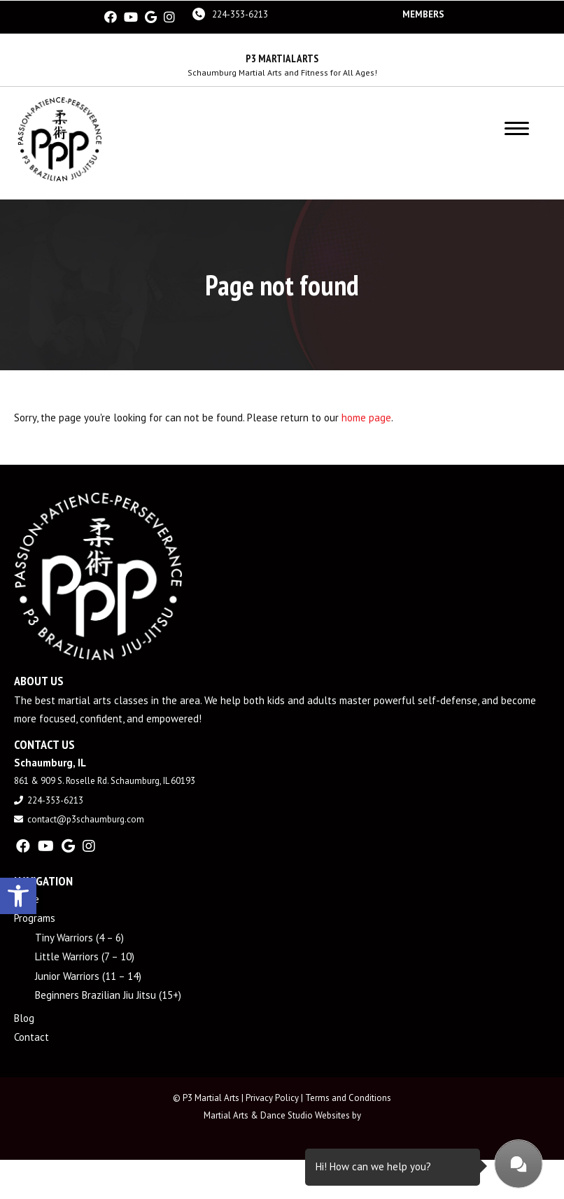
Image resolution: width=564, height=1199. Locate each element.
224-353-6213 (240, 14)
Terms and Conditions (348, 1096)
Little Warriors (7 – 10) (84, 955)
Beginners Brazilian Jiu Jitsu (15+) (108, 994)
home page (366, 416)
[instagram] (169, 16)
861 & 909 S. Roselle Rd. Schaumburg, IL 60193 (104, 780)
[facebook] (110, 16)
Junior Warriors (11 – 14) (88, 974)
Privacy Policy (272, 1096)
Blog (24, 1016)
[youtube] (131, 16)
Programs (34, 917)
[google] (151, 16)
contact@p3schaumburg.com (85, 819)
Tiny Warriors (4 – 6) (79, 936)
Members (423, 14)
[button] (18, 894)
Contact (31, 1036)
